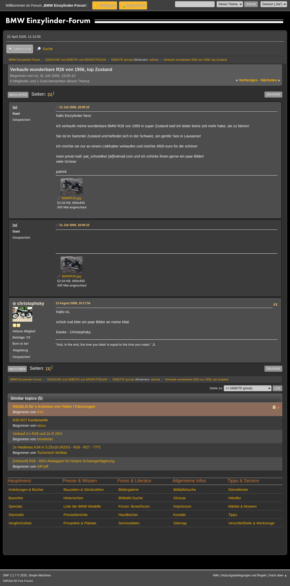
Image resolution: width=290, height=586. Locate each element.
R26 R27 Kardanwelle (30, 420)
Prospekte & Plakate (80, 523)
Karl (40, 412)
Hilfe (216, 575)
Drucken (273, 94)
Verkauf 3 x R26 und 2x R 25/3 (37, 434)
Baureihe (15, 498)
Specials (15, 506)
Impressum (182, 506)
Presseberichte (76, 515)
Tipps (232, 515)
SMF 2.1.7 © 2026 (15, 575)
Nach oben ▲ (278, 575)
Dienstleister (238, 490)
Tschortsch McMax (52, 453)
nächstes (270, 80)
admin (153, 59)
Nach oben (17, 368)
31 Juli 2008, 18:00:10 (74, 107)
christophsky (30, 303)
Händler (234, 498)
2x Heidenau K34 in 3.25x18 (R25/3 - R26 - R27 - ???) (56, 447)
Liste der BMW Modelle (82, 506)
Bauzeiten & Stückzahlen (84, 490)
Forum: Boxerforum (134, 506)
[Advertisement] (145, 238)
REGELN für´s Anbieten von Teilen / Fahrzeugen (54, 406)
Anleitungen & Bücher (25, 490)
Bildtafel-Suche (130, 498)
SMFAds (8, 580)
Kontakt (179, 515)
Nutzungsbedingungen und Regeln (243, 575)
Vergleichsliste (20, 523)
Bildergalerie (128, 490)
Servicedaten (129, 523)
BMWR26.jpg (69, 198)
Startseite (16, 515)
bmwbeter (45, 439)
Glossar (179, 498)
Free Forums (25, 580)
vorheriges (247, 80)
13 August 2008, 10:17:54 (73, 303)
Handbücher (128, 515)
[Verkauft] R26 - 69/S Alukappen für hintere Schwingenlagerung (63, 461)
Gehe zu (216, 388)
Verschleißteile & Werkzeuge (251, 523)
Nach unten (18, 94)
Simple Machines (40, 575)
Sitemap (180, 523)
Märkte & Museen (242, 506)
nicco (41, 425)
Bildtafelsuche (184, 490)
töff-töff (42, 466)
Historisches (73, 498)
